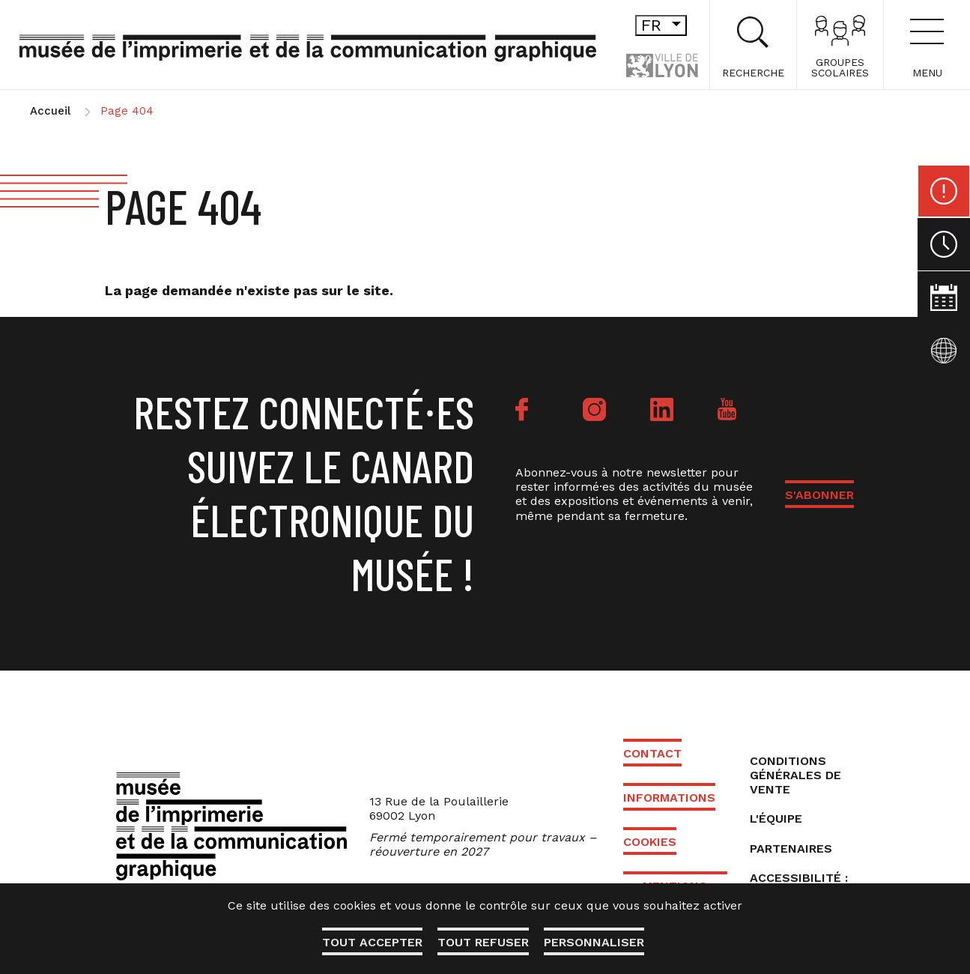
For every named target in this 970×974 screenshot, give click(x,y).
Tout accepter (372, 942)
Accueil (50, 111)
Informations (669, 797)
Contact (652, 753)
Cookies (649, 842)
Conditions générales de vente (795, 775)
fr (664, 25)
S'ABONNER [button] (819, 495)
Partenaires (791, 848)
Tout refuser (483, 942)
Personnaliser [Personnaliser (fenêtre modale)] (594, 942)
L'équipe (776, 818)
